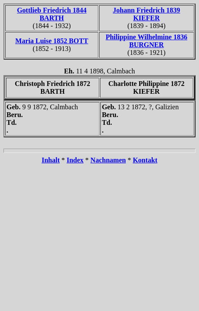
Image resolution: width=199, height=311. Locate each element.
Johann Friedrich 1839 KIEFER (146, 14)
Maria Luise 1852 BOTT (51, 40)
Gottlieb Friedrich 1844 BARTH (52, 14)
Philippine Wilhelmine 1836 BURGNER (146, 40)
